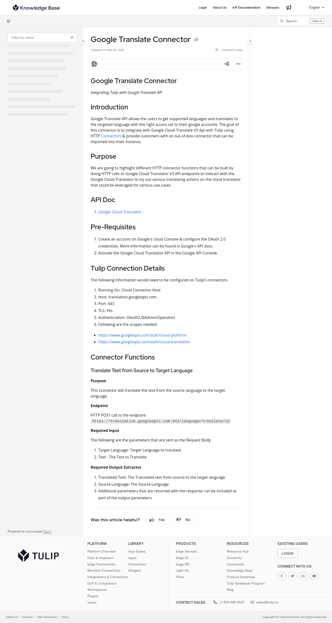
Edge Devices (186, 551)
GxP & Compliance (101, 583)
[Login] (203, 7)
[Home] (8, 21)
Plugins (92, 596)
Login (288, 553)
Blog (230, 589)
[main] (166, 281)
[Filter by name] (42, 37)
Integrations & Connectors (107, 577)
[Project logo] (36, 7)
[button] (301, 21)
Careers (27, 617)
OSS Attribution (47, 617)
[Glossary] (272, 7)
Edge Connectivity (101, 564)
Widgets (134, 570)
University (234, 558)
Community (235, 564)
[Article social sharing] (227, 64)
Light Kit (182, 570)
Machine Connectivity (104, 570)
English (311, 7)
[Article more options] (238, 64)
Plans (180, 577)
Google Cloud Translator (120, 212)
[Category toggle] (83, 41)
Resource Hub (238, 551)
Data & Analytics (100, 558)
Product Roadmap (241, 577)
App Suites (136, 551)
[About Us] (220, 7)
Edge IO (182, 558)
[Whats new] (289, 7)
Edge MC (183, 564)
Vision (91, 602)
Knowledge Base (240, 570)
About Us (12, 617)
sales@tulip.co (264, 602)
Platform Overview (101, 551)
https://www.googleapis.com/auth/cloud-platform (142, 335)
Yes (157, 519)
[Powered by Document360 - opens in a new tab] (30, 531)
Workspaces (97, 589)
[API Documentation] (246, 7)
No (183, 519)
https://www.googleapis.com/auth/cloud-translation (144, 341)
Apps (132, 558)
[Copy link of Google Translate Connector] (196, 40)
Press (65, 617)
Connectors (111, 136)
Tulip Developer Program (246, 583)
